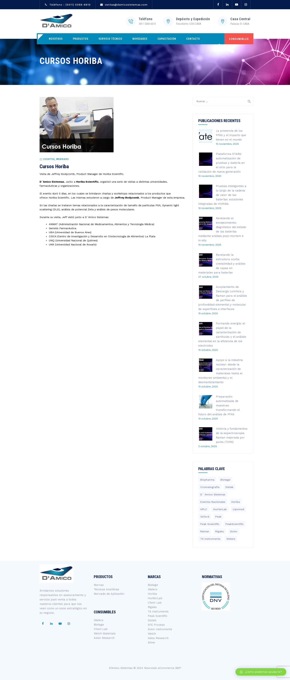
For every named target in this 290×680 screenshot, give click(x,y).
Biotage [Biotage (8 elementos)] (225, 479)
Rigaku (152, 607)
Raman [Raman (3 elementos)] (204, 531)
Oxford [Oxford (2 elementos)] (204, 516)
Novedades (139, 38)
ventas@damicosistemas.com (126, 4)
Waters (98, 620)
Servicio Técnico (110, 38)
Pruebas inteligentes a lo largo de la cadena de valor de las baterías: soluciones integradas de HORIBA (222, 194)
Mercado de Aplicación (109, 593)
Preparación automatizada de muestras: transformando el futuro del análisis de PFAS (219, 405)
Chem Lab (101, 629)
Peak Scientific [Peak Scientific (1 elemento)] (209, 524)
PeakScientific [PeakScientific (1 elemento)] (234, 524)
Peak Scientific (157, 616)
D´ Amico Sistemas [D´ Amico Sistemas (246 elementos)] (212, 494)
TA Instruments (158, 611)
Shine (151, 642)
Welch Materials (105, 633)
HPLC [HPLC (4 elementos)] (203, 509)
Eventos (49, 159)
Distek (152, 620)
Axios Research (104, 638)
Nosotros (56, 38)
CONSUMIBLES (239, 39)
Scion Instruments (160, 629)
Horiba (152, 593)
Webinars (62, 159)
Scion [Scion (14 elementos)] (233, 531)
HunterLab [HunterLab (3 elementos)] (220, 509)
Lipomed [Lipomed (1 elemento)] (238, 509)
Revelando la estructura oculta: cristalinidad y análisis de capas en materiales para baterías (221, 263)
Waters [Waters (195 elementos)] (230, 538)
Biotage (99, 624)
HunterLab (155, 598)
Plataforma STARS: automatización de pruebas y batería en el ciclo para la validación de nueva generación (221, 162)
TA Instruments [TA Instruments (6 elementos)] (210, 538)
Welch (152, 633)
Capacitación (167, 38)
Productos (80, 38)
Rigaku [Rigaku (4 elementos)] (219, 531)
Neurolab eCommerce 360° (162, 668)
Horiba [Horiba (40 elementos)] (235, 501)
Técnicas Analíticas (106, 589)
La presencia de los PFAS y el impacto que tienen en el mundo (231, 135)
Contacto (193, 38)
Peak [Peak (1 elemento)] (218, 516)
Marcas (99, 585)
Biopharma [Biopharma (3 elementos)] (207, 479)
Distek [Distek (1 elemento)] (229, 487)
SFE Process (156, 624)
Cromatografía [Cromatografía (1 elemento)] (209, 487)
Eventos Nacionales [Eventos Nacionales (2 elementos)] (212, 501)
